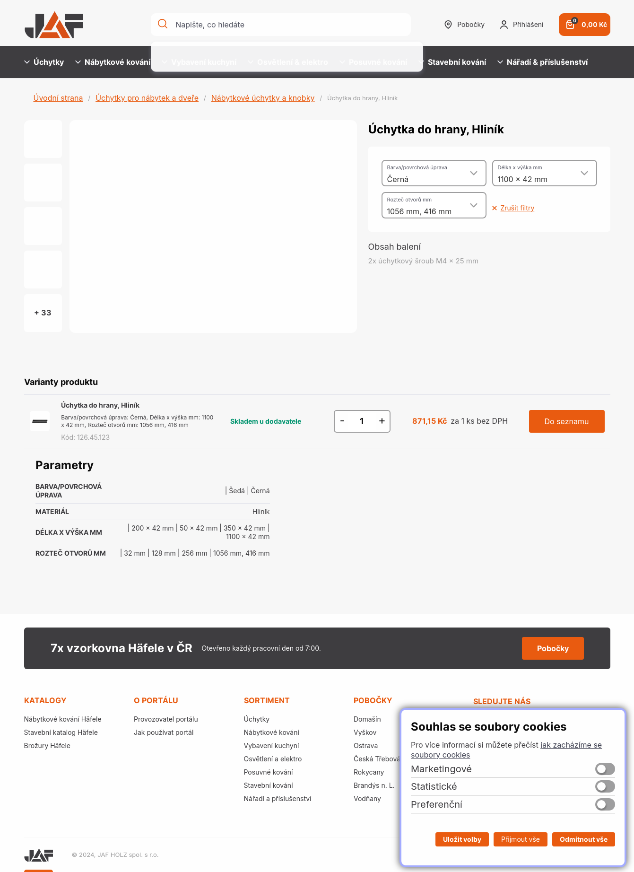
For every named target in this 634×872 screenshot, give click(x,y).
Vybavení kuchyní (199, 62)
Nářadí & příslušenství (542, 62)
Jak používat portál (163, 732)
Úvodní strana (58, 98)
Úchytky (44, 62)
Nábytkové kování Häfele (63, 719)
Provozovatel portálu (166, 719)
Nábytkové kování (112, 62)
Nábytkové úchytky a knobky (263, 98)
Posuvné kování (373, 62)
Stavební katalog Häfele (61, 732)
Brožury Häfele (47, 745)
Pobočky (464, 24)
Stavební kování (452, 62)
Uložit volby (462, 839)
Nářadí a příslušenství (278, 798)
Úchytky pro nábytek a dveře (147, 98)
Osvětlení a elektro (273, 759)
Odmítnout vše (584, 839)
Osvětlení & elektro (288, 62)
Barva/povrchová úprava (417, 167)
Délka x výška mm (520, 167)
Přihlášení (521, 24)
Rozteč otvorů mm (409, 199)
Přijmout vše (520, 839)
